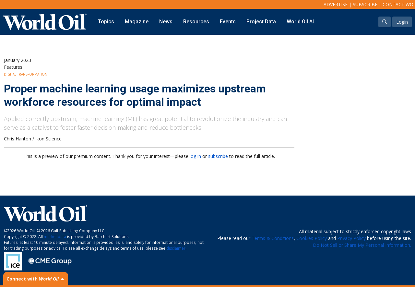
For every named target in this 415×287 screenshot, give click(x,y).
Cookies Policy (311, 238)
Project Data (261, 21)
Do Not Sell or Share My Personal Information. (362, 245)
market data (55, 236)
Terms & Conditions (273, 238)
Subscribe (365, 4)
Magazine (136, 21)
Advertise (336, 4)
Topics (106, 21)
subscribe (218, 156)
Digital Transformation (25, 74)
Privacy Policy (351, 238)
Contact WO (398, 4)
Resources (196, 21)
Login (402, 22)
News (165, 21)
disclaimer (175, 248)
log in (195, 156)
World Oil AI (300, 21)
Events (228, 21)
